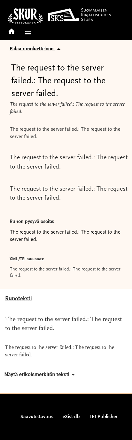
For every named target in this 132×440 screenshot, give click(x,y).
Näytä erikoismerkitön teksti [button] (40, 374)
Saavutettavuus (36, 416)
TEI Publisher (103, 416)
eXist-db (71, 416)
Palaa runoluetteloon (36, 49)
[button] (26, 33)
